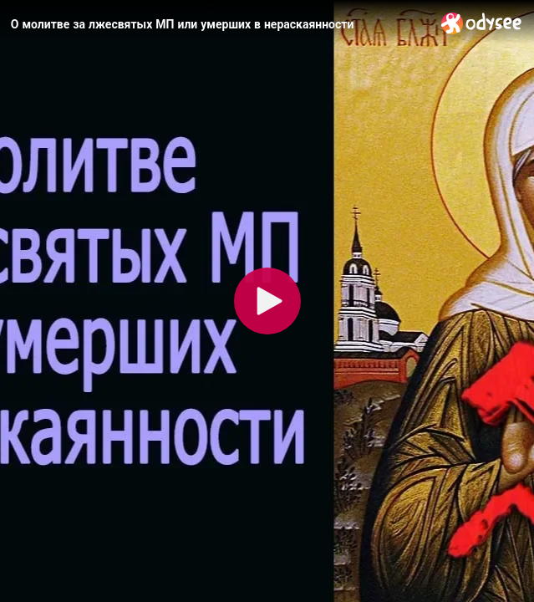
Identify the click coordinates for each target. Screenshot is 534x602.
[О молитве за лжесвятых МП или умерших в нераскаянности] (219, 24)
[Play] (267, 301)
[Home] (482, 23)
